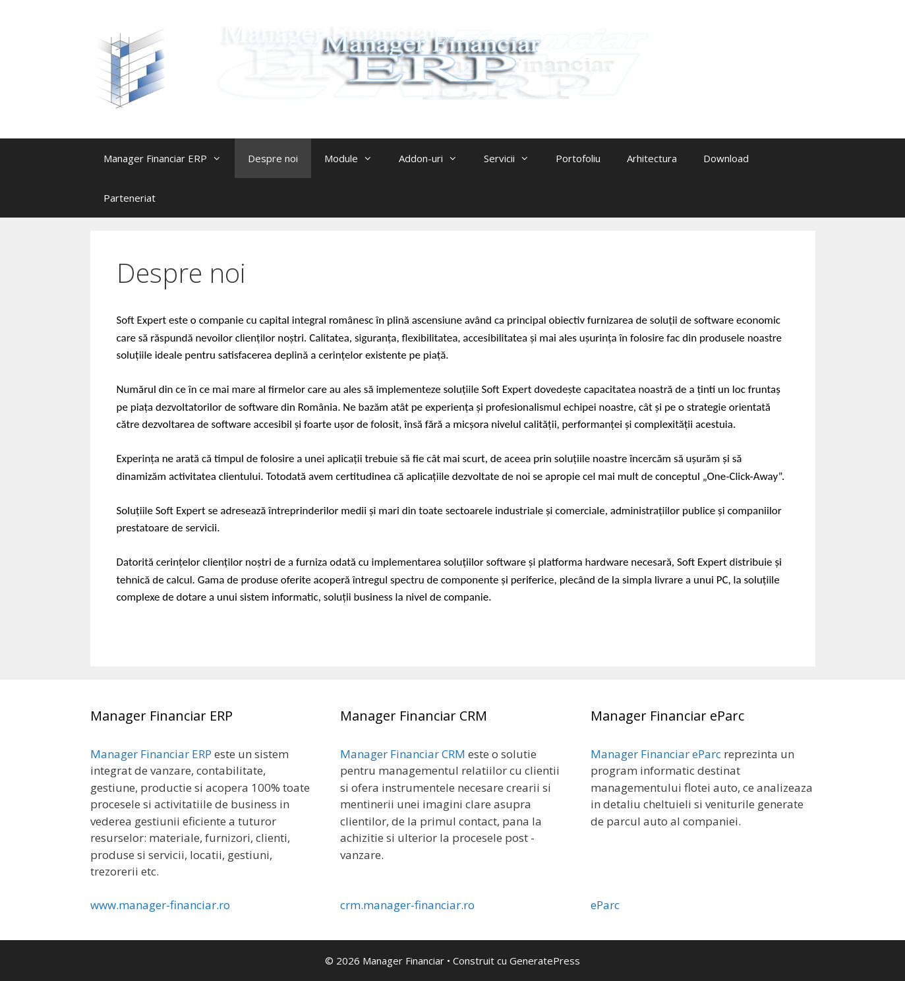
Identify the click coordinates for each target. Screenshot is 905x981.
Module (355, 158)
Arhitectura (652, 158)
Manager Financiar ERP (169, 158)
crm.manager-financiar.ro (407, 904)
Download (726, 158)
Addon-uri (435, 158)
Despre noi (273, 158)
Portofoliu (578, 158)
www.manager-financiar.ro (160, 904)
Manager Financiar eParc (656, 753)
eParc (605, 904)
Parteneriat (129, 197)
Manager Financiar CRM (402, 753)
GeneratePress (545, 960)
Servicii (513, 158)
